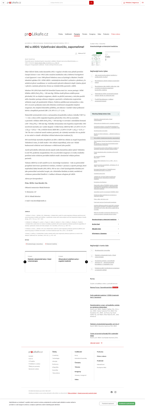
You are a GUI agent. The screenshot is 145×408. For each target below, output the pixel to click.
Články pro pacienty (34, 366)
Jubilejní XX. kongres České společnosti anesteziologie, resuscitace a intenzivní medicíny (105, 178)
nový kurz (115, 287)
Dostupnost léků (101, 367)
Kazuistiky (55, 370)
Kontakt (31, 356)
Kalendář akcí (100, 364)
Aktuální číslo (96, 229)
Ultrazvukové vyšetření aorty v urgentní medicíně (69, 260)
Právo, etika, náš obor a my (101, 199)
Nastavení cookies (34, 369)
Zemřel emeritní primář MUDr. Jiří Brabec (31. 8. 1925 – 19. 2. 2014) (106, 165)
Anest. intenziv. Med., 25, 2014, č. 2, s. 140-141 (47, 63)
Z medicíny (55, 355)
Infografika (55, 367)
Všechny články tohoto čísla (101, 114)
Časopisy (77, 34)
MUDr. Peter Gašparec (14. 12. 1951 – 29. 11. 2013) (106, 161)
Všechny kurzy (96, 343)
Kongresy (92, 34)
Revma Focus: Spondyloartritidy (101, 287)
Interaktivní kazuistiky (81, 358)
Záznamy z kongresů (80, 375)
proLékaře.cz (11, 3)
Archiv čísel (96, 224)
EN (143, 3)
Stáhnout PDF (80, 53)
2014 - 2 (67, 43)
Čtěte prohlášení (72, 393)
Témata (84, 34)
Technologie (55, 358)
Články (60, 34)
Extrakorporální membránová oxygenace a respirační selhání (105, 195)
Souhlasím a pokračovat (126, 403)
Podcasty (106, 34)
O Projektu (32, 361)
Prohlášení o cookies (34, 364)
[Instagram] (115, 392)
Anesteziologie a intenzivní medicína (54, 43)
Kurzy (76, 355)
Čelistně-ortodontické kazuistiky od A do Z (104, 324)
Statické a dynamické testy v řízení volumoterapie (39, 260)
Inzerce (31, 359)
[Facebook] (112, 392)
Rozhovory (55, 364)
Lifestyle (54, 361)
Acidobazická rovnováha (100, 130)
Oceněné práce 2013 (99, 173)
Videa (99, 34)
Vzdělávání (68, 34)
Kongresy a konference (100, 182)
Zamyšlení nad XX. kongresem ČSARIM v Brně (106, 192)
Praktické (100, 361)
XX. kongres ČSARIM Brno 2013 (99, 157)
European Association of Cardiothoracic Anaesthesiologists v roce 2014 (105, 170)
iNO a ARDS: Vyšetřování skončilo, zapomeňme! (107, 138)
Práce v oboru (115, 34)
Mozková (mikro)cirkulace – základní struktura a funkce (107, 134)
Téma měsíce (56, 373)
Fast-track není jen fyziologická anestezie (105, 202)
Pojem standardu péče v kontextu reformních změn (106, 152)
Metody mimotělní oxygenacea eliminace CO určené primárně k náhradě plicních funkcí (106, 213)
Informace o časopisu (99, 233)
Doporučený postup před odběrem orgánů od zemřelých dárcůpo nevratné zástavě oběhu (106, 148)
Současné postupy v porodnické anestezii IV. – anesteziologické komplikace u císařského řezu (107, 127)
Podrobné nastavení (108, 403)
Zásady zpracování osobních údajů (87, 393)
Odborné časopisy (38, 43)
